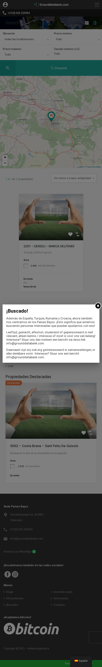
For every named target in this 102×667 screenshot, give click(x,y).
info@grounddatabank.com (25, 343)
